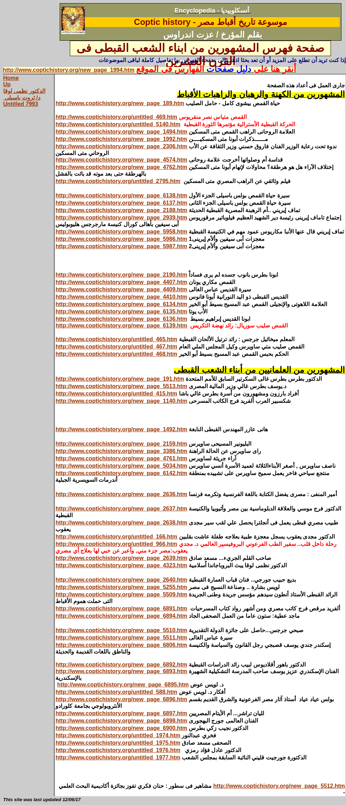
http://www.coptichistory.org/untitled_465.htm (116, 339)
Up (7, 84)
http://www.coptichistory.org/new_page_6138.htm (121, 195)
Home (11, 78)
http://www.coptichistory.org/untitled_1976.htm (117, 750)
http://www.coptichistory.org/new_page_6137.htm (121, 203)
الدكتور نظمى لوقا (24, 91)
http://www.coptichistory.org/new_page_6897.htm (121, 713)
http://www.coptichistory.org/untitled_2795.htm (117, 181)
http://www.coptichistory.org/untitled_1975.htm (117, 743)
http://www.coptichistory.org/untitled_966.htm (116, 544)
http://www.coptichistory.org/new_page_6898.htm (121, 721)
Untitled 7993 (20, 104)
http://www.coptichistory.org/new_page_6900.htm (121, 728)
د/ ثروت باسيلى (21, 98)
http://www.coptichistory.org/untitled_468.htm (116, 354)
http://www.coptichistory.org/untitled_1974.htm (117, 735)
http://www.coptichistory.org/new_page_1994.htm (68, 70)
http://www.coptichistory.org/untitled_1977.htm (117, 757)
